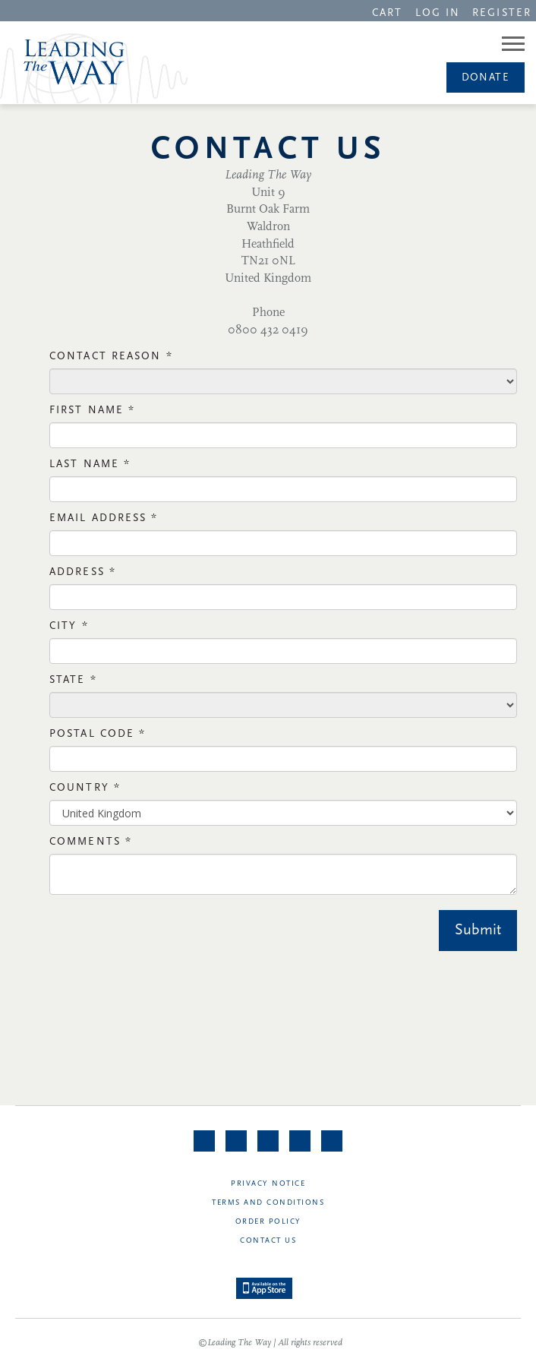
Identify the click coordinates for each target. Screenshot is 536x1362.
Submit (478, 930)
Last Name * (90, 464)
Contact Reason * (111, 356)
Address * (82, 572)
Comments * (90, 842)
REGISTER (501, 13)
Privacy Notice (268, 1184)
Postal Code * (97, 734)
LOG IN (438, 13)
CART (387, 13)
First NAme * (92, 410)
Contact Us (268, 1241)
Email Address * (104, 518)
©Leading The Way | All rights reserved (270, 1343)
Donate (485, 78)
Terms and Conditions (268, 1203)
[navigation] (387, 12)
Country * (85, 788)
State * (73, 680)
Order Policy (268, 1222)
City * (69, 626)
